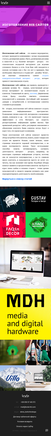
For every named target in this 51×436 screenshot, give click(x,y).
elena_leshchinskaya (28, 412)
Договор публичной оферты (24, 417)
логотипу (33, 93)
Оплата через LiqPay (24, 426)
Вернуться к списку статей (17, 178)
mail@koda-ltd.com (28, 407)
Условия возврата (24, 422)
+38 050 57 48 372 (28, 402)
